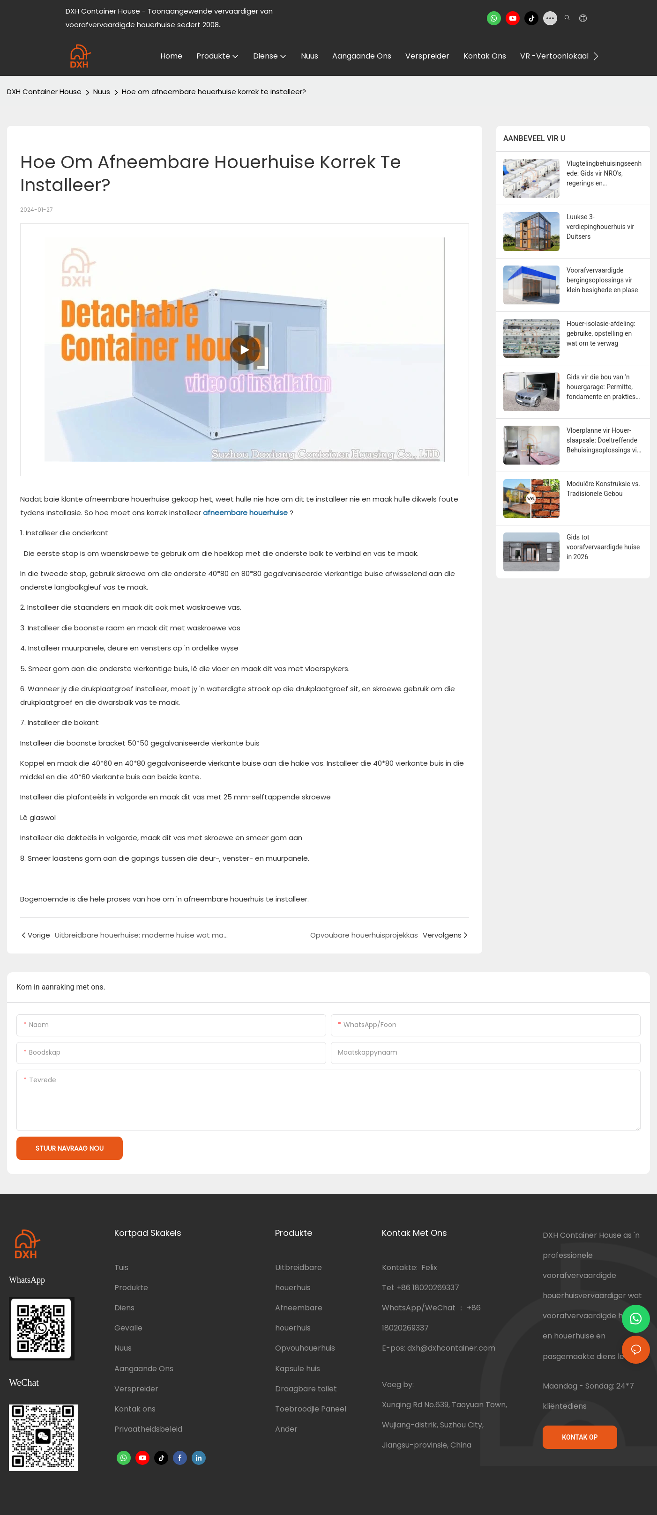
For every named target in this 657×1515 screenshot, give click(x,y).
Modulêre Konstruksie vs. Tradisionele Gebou (603, 488)
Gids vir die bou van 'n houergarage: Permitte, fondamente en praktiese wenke (603, 387)
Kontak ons (135, 1409)
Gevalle (128, 1328)
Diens (124, 1307)
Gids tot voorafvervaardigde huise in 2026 (603, 547)
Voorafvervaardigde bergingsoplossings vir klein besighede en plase (602, 280)
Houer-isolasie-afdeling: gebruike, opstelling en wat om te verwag (601, 333)
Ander (286, 1429)
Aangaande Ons (143, 1368)
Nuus (101, 91)
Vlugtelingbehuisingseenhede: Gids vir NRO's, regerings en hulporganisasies (604, 174)
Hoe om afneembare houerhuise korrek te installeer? (214, 91)
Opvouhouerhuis (305, 1348)
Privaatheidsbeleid (148, 1429)
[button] (595, 56)
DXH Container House (44, 91)
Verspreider (136, 1388)
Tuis (121, 1267)
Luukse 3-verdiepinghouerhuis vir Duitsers (600, 226)
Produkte (131, 1287)
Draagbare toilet (306, 1388)
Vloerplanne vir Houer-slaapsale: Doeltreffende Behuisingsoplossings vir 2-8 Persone (603, 441)
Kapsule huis (297, 1368)
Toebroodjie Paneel (310, 1409)
